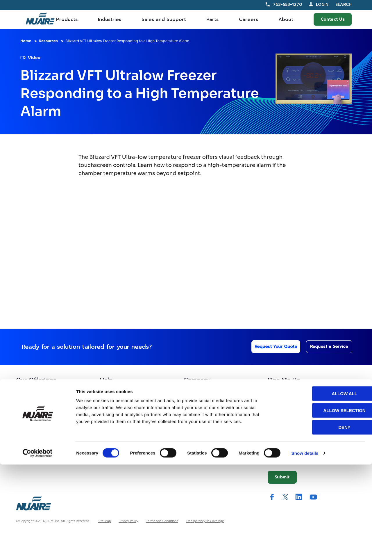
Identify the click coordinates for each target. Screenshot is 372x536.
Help (106, 379)
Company (197, 379)
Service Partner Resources (124, 418)
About (285, 19)
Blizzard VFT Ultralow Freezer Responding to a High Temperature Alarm (127, 41)
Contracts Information (36, 406)
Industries (109, 19)
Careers (248, 19)
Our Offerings (36, 379)
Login (322, 4)
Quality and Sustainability (208, 442)
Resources (48, 41)
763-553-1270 (287, 4)
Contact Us (333, 19)
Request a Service (326, 346)
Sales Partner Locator (36, 418)
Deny (323, 498)
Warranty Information (120, 442)
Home (25, 41)
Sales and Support (164, 19)
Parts (212, 19)
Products (67, 19)
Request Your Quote (271, 346)
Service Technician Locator (125, 430)
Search (343, 4)
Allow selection (324, 481)
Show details (305, 524)
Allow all (323, 464)
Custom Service (115, 394)
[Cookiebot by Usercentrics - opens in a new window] (37, 524)
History (191, 406)
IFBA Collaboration (202, 430)
